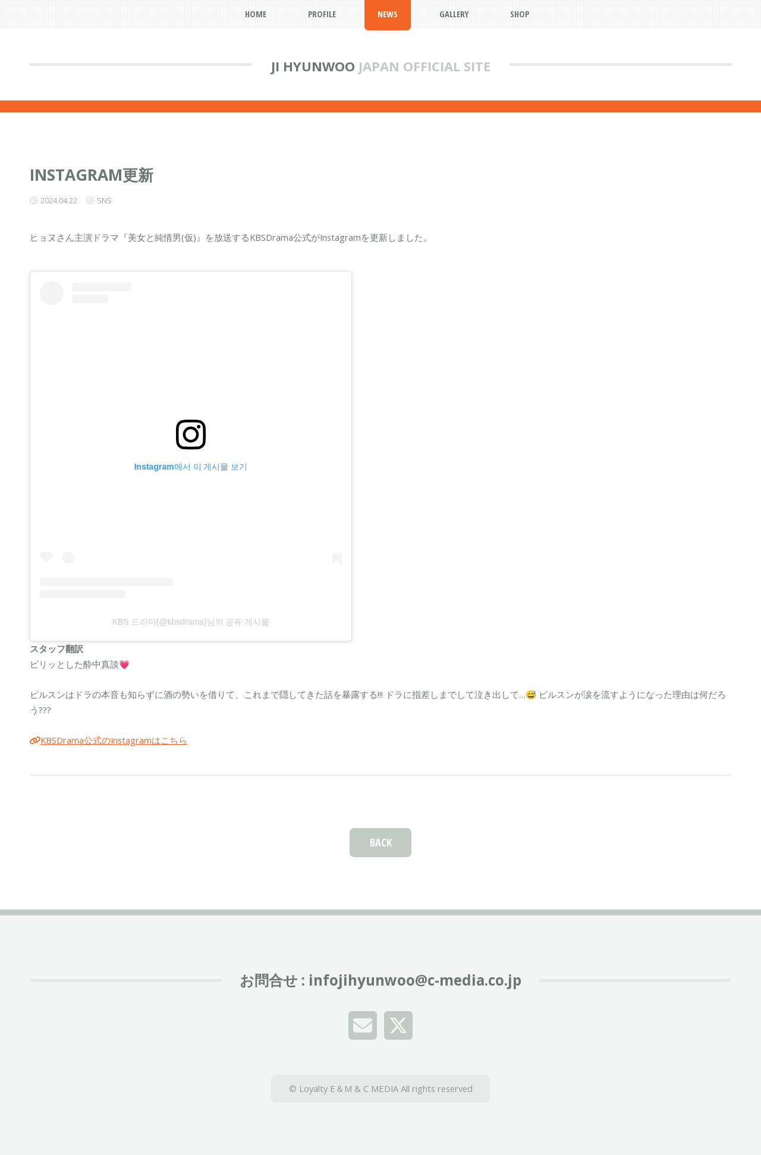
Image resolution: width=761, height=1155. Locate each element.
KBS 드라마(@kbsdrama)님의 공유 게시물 (191, 622)
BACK (381, 842)
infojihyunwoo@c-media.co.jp (415, 980)
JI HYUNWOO (313, 66)
